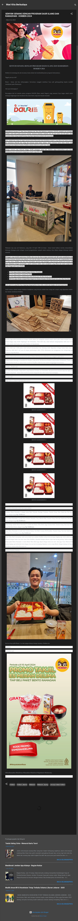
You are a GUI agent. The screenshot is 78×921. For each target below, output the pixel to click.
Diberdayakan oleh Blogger (39, 912)
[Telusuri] (75, 5)
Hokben (12, 784)
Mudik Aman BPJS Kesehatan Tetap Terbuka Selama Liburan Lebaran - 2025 (35, 888)
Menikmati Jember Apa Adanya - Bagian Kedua (23, 865)
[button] (71, 14)
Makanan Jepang (42, 784)
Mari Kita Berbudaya (16, 4)
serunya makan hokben (57, 784)
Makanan (32, 784)
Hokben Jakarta (22, 784)
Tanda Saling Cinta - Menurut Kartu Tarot (21, 843)
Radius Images (43, 916)
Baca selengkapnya (65, 860)
